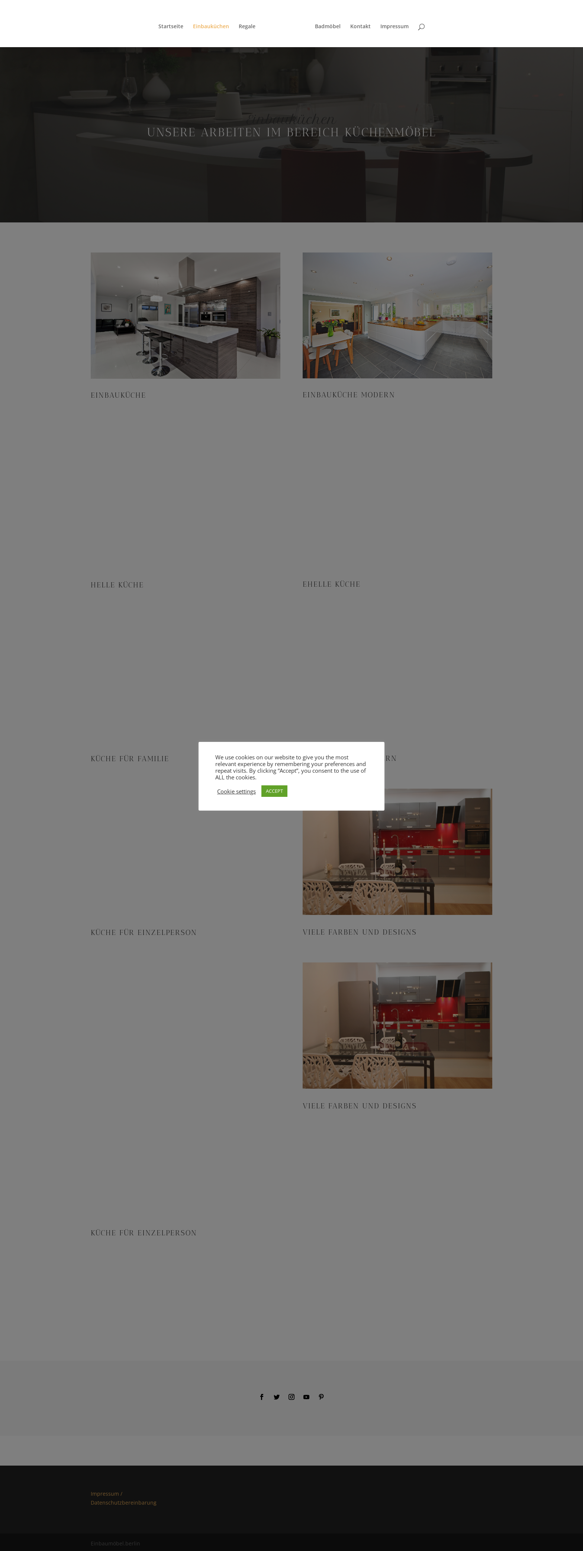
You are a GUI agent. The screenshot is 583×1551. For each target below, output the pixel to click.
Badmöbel (325, 24)
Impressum (392, 24)
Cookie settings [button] (236, 791)
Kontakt (358, 24)
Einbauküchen (214, 24)
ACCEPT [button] (274, 791)
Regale (249, 24)
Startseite (173, 24)
